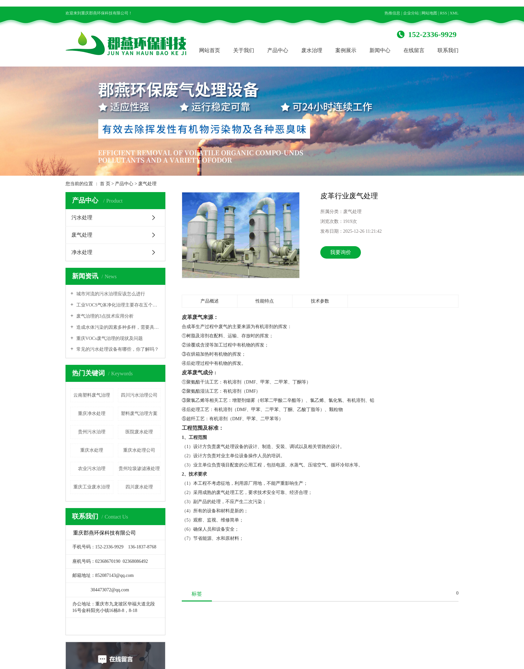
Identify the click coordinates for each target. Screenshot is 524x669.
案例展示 (345, 50)
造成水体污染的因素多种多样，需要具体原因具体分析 (117, 327)
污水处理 (81, 217)
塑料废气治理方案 (139, 413)
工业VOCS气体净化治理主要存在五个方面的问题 (117, 305)
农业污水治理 (91, 468)
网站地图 (429, 13)
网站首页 (209, 50)
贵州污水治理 (91, 431)
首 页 (105, 183)
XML (454, 13)
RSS (443, 13)
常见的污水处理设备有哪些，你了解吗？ (117, 349)
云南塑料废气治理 (91, 395)
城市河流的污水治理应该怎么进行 (110, 293)
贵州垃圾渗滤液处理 (139, 468)
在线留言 (413, 50)
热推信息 (392, 13)
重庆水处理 (91, 450)
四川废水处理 (139, 486)
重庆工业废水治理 (91, 486)
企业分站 (411, 13)
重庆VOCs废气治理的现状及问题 (109, 338)
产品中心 (277, 50)
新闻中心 (379, 50)
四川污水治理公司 (139, 395)
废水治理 (311, 50)
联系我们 (448, 50)
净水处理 (81, 252)
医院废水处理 (139, 431)
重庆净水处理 (91, 413)
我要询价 (340, 252)
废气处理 (147, 183)
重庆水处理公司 (139, 450)
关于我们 (243, 50)
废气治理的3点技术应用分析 (104, 316)
